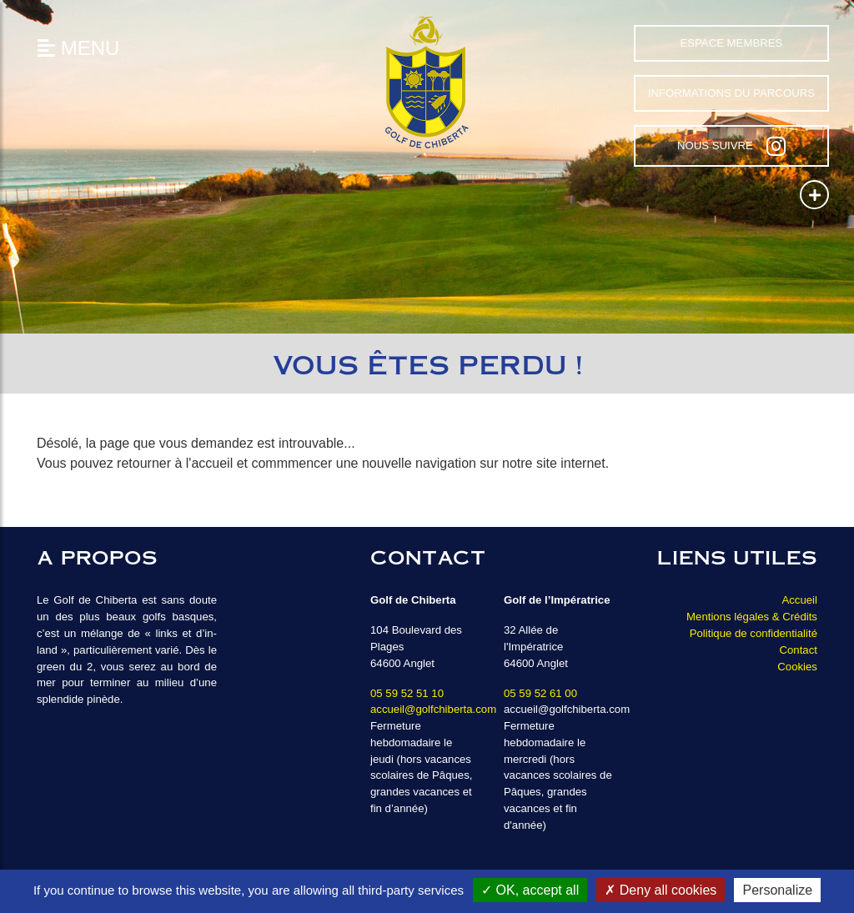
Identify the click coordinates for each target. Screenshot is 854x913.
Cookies (797, 666)
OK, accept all (530, 890)
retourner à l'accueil (175, 463)
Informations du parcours (731, 93)
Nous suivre (731, 146)
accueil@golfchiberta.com (433, 709)
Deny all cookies (660, 890)
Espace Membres (731, 43)
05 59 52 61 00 (540, 693)
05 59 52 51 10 (407, 693)
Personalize (777, 890)
